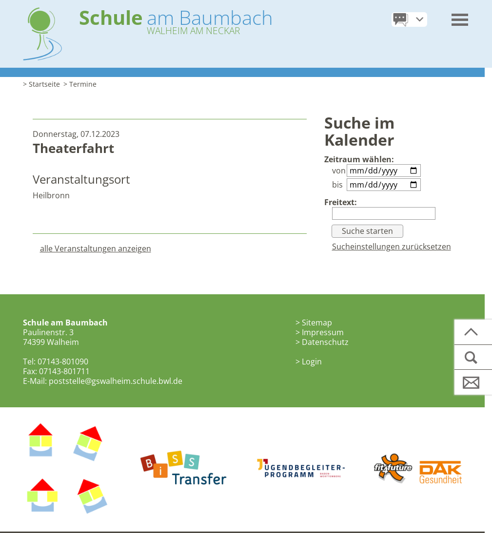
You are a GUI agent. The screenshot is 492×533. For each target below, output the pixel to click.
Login (312, 361)
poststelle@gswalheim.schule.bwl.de (115, 381)
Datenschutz (325, 342)
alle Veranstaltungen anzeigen (95, 248)
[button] (460, 16)
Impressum (323, 332)
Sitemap (317, 322)
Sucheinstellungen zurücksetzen (391, 246)
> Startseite (41, 84)
